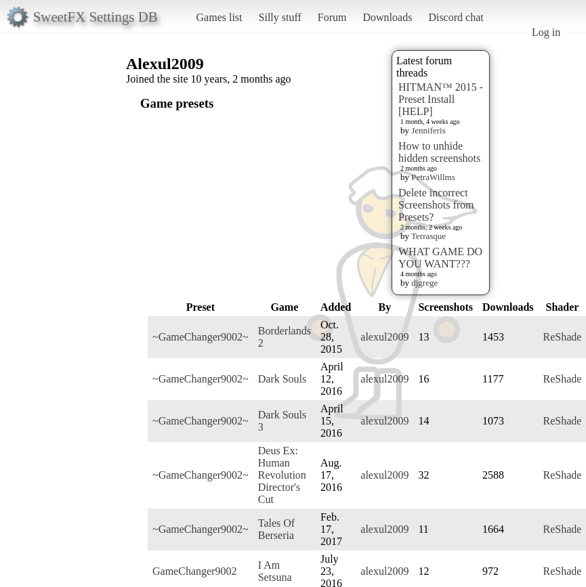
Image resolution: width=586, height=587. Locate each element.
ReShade (562, 337)
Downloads (387, 17)
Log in (546, 32)
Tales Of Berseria (276, 529)
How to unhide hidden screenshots (439, 152)
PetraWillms (433, 177)
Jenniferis (428, 130)
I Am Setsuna (275, 571)
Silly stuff (280, 17)
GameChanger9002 (194, 571)
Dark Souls (282, 379)
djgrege (424, 283)
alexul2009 (384, 337)
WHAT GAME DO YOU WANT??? (440, 257)
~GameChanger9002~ (200, 337)
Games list (219, 17)
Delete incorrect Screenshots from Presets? (436, 205)
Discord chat (455, 17)
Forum (332, 17)
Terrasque (428, 236)
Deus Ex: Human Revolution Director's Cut (282, 475)
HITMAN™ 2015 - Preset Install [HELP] (440, 99)
